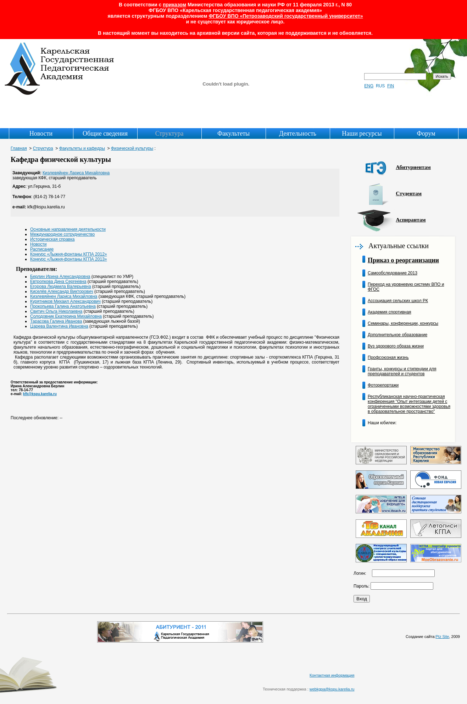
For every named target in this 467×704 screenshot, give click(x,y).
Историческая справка (52, 239)
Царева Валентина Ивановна (59, 326)
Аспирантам (411, 220)
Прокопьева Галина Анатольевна (63, 306)
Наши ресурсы (362, 133)
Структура (169, 133)
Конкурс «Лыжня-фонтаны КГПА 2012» (68, 254)
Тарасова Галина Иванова (56, 321)
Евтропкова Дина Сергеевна (58, 281)
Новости (40, 133)
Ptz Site (442, 636)
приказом (174, 4)
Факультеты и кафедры (82, 148)
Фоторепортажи (383, 385)
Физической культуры (132, 148)
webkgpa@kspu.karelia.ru (332, 689)
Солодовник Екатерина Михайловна (66, 316)
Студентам (409, 193)
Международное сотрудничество (62, 234)
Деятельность (297, 133)
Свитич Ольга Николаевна (56, 311)
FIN (390, 85)
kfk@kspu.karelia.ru (40, 394)
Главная (19, 148)
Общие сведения (105, 133)
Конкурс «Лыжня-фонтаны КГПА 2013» (68, 259)
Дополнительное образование (397, 334)
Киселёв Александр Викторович (61, 291)
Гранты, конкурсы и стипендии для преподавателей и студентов (402, 371)
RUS (380, 85)
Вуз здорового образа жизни (396, 346)
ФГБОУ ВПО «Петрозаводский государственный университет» (286, 16)
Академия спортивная (389, 312)
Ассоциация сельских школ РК (398, 300)
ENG (368, 85)
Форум (426, 133)
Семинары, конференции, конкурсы (403, 323)
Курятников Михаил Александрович (65, 301)
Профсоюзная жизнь (388, 357)
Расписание (42, 249)
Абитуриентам (413, 167)
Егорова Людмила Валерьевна (60, 286)
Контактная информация (332, 675)
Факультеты (233, 133)
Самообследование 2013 (392, 273)
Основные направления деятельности (68, 229)
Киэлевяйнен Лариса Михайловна (76, 172)
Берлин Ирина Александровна (60, 276)
